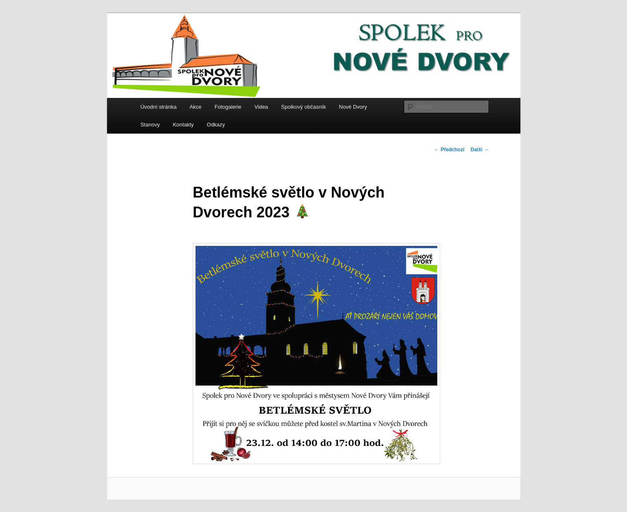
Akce (196, 107)
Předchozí (449, 149)
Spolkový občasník (303, 107)
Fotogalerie (228, 107)
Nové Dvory (353, 107)
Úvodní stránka (158, 107)
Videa (261, 107)
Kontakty (183, 124)
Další (479, 149)
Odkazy (216, 124)
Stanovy (150, 124)
